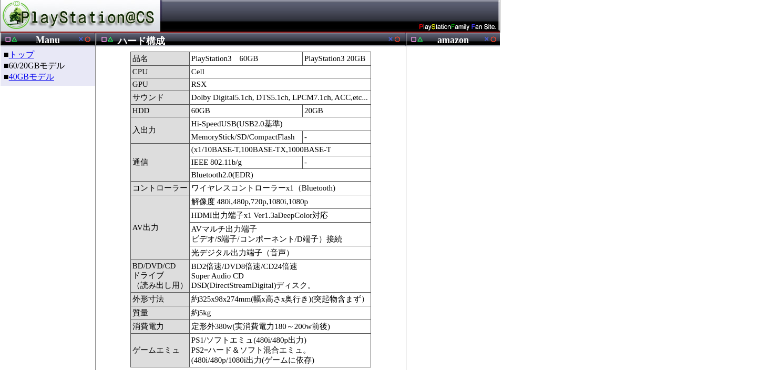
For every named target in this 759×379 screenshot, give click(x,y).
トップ (21, 54)
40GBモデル (31, 76)
